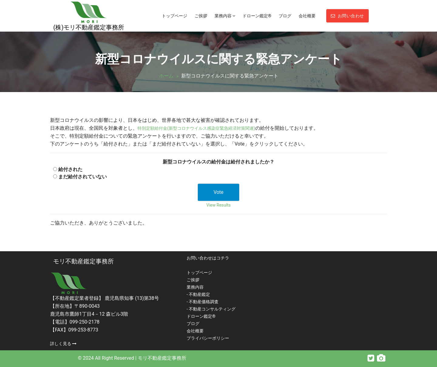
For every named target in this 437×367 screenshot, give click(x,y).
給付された (70, 169)
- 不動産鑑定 (198, 294)
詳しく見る (63, 343)
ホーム (166, 76)
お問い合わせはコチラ (208, 258)
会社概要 (307, 15)
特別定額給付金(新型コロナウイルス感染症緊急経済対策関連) (196, 128)
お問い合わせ (347, 15)
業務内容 (225, 15)
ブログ (285, 15)
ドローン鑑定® (256, 15)
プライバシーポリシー (208, 338)
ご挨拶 (201, 15)
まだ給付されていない (82, 177)
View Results (218, 205)
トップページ (174, 15)
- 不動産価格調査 (202, 301)
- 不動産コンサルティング (211, 309)
